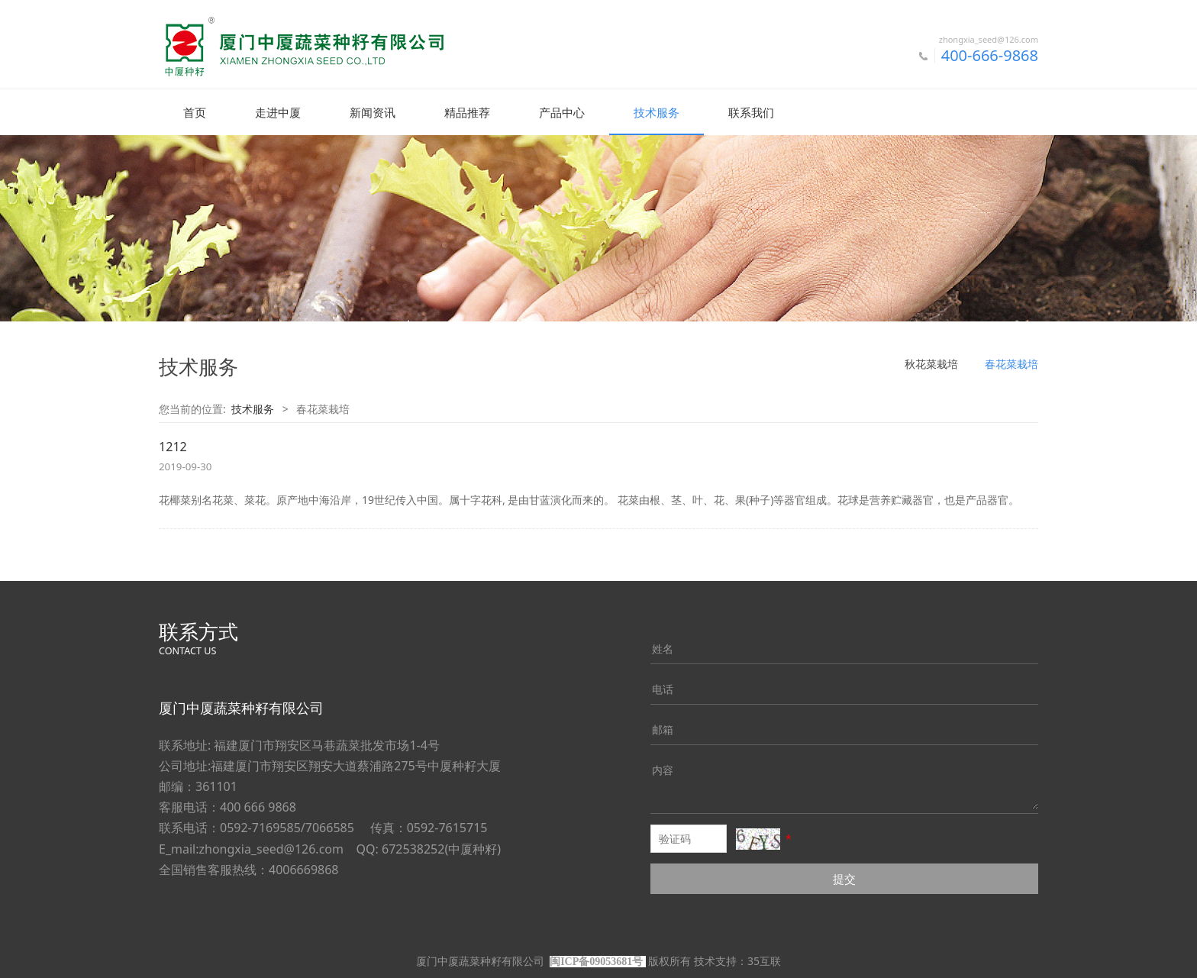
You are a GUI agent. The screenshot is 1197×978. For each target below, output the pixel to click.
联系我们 (751, 112)
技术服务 (656, 112)
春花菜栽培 (1011, 363)
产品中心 (562, 112)
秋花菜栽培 (931, 363)
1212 (173, 445)
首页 (194, 112)
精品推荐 (467, 112)
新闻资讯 (372, 112)
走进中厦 (278, 112)
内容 (662, 769)
